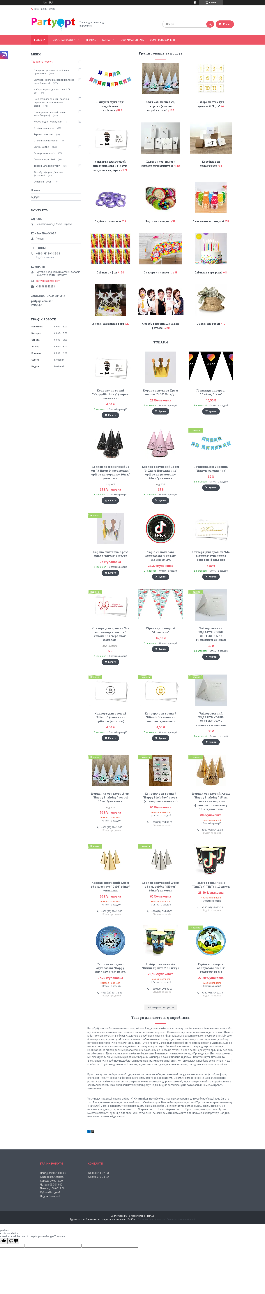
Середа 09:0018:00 (51, 1180)
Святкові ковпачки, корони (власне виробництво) (160, 106)
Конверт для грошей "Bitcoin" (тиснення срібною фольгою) (110, 717)
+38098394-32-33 (98, 1173)
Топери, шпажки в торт (107, 323)
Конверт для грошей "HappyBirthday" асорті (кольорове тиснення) (161, 797)
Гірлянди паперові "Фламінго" (160, 630)
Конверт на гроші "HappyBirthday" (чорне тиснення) (110, 394)
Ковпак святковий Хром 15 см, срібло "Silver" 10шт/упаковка (160, 886)
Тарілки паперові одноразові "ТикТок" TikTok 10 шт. (160, 555)
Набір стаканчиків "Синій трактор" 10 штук (160, 966)
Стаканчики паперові (208, 221)
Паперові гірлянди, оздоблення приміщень (110, 106)
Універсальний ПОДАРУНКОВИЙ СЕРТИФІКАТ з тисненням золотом (211, 719)
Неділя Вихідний (50, 1196)
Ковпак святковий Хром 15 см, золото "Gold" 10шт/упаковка (110, 886)
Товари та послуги (63, 39)
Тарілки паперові (158, 221)
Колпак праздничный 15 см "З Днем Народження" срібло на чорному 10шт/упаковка (110, 472)
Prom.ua (150, 1216)
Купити (112, 415)
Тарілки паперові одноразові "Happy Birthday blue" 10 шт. (110, 968)
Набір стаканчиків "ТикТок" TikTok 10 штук (211, 884)
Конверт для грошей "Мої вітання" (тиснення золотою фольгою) (211, 555)
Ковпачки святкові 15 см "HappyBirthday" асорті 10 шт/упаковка (110, 797)
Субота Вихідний (50, 1192)
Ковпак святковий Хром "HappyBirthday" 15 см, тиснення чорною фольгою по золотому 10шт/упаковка (211, 801)
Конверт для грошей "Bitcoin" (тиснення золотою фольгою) (160, 717)
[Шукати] (210, 24)
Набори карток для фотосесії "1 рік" (52, 91)
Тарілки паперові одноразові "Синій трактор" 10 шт (211, 968)
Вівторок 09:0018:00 (52, 1176)
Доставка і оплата (132, 39)
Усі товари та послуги (159, 1007)
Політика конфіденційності (181, 1219)
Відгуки (35, 197)
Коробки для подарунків (48, 121)
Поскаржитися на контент (151, 1219)
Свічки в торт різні (208, 272)
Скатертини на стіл (158, 272)
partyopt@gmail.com (48, 280)
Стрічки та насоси (108, 221)
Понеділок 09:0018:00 (53, 1173)
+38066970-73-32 (98, 1176)
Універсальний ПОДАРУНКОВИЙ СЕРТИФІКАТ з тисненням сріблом (211, 634)
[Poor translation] (13, 1241)
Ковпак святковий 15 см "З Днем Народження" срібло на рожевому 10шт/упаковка (160, 472)
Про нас (91, 39)
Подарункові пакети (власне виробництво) (50, 114)
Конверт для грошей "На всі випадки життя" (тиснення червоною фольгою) (110, 634)
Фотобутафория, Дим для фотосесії (48, 174)
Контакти (108, 39)
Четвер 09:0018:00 (51, 1184)
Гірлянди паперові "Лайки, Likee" (210, 392)
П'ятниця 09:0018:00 (52, 1188)
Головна (39, 39)
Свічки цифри (107, 272)
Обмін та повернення (163, 39)
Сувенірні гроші (208, 323)
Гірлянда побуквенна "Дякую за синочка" (211, 468)
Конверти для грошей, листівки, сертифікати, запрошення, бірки (110, 166)
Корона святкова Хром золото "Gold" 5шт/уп (160, 392)
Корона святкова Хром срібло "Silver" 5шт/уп (110, 554)
